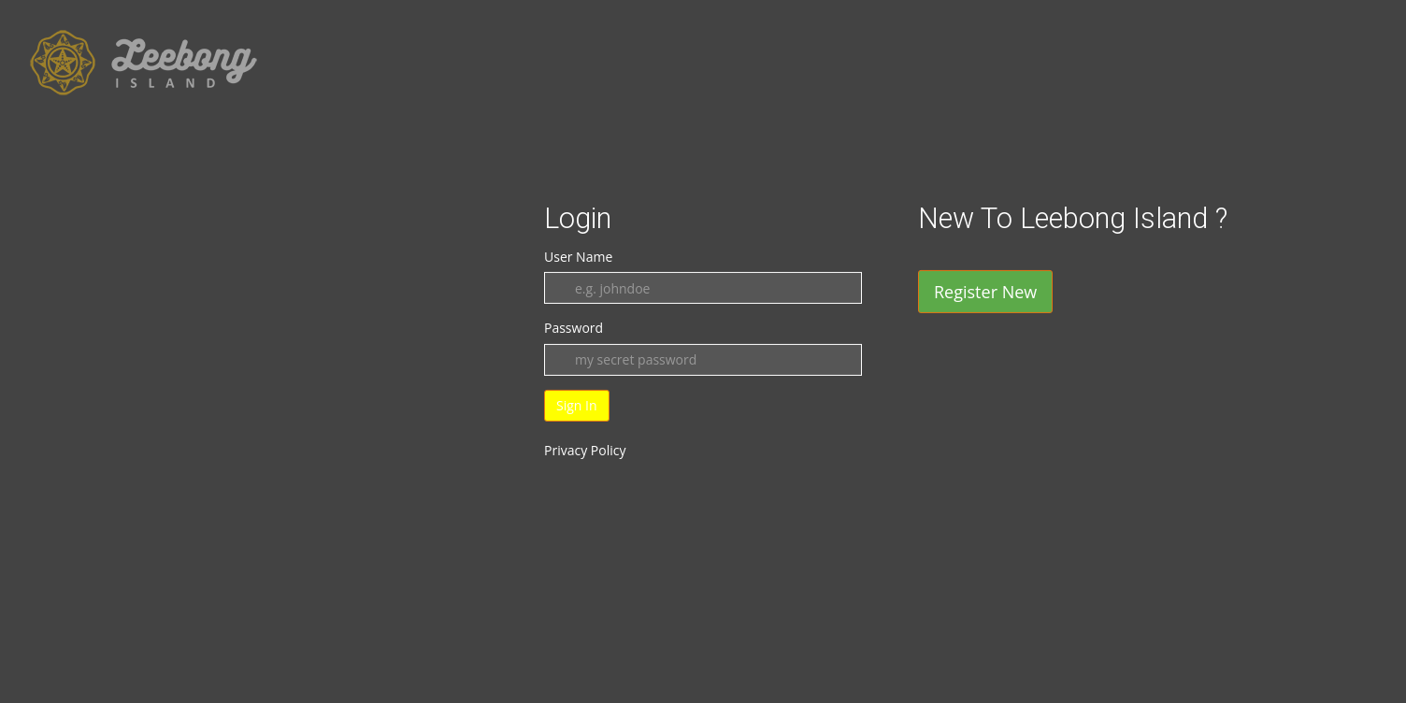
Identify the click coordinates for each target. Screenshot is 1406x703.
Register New (985, 291)
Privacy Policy (584, 450)
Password (573, 328)
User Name (578, 256)
